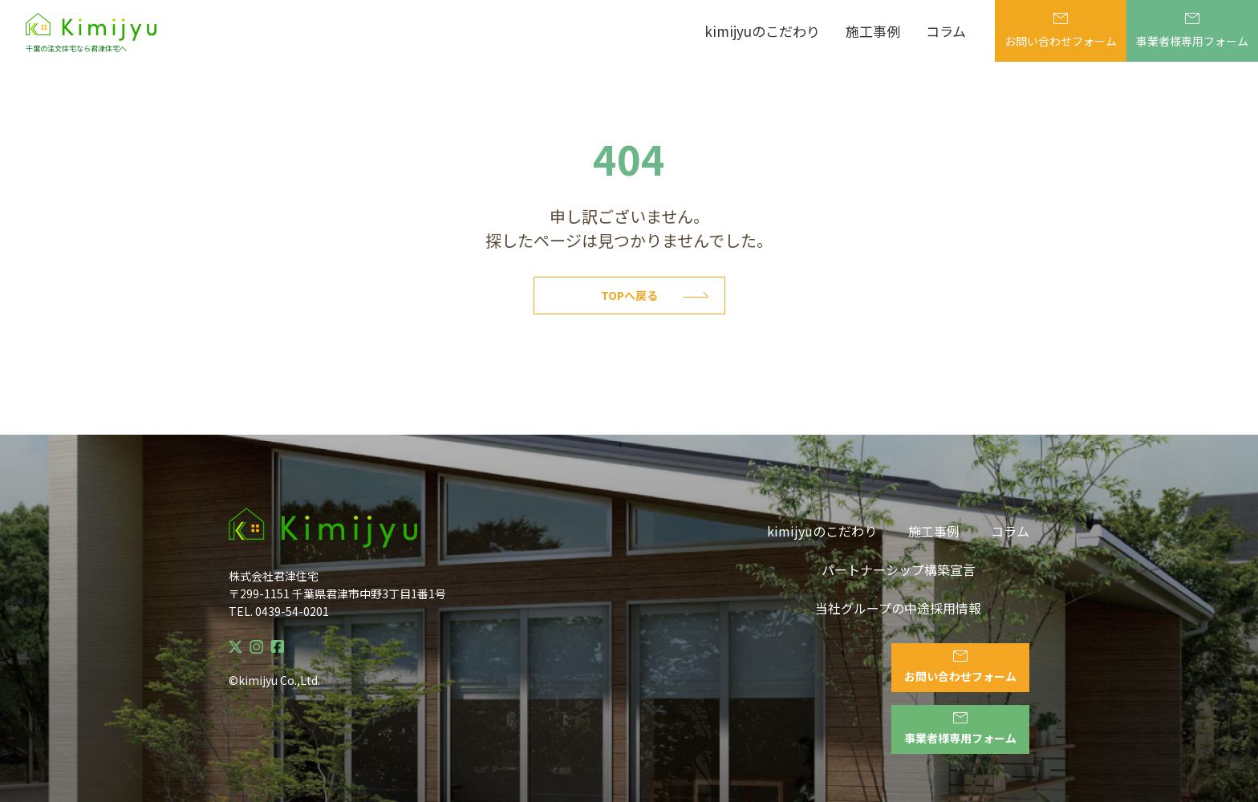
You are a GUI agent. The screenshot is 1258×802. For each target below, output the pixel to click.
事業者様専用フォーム (1192, 31)
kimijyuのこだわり (762, 31)
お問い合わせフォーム (1060, 31)
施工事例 (873, 31)
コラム (946, 31)
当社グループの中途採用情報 (898, 608)
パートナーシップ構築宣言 (899, 569)
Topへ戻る (654, 295)
